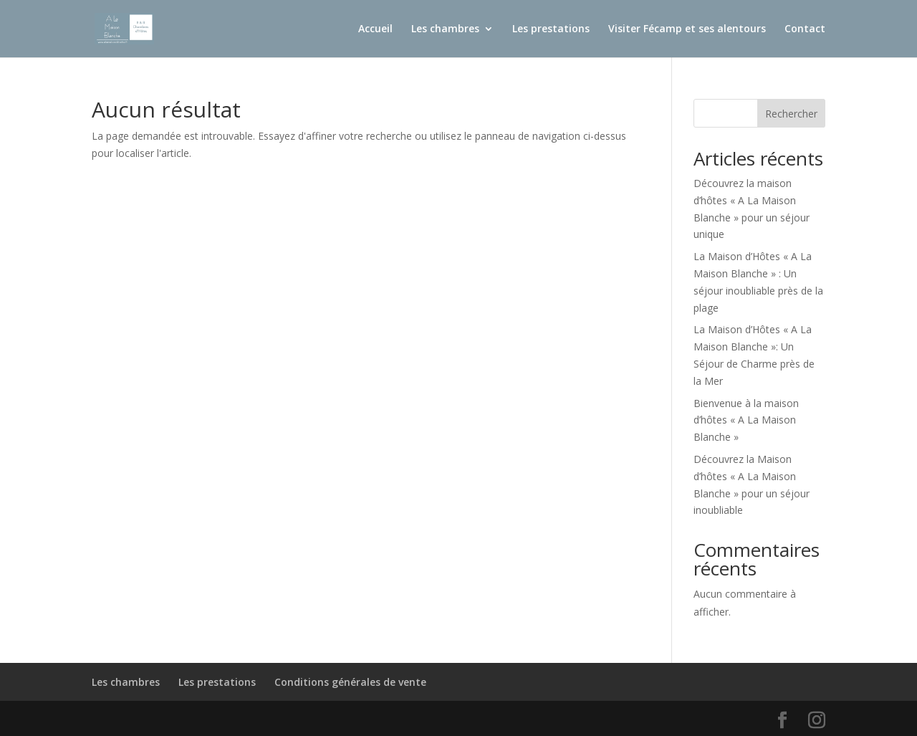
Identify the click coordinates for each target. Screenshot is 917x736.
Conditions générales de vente (350, 682)
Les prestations (551, 29)
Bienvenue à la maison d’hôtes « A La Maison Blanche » (746, 420)
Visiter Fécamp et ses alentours (687, 29)
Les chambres (445, 29)
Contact (804, 29)
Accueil (375, 29)
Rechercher (791, 113)
